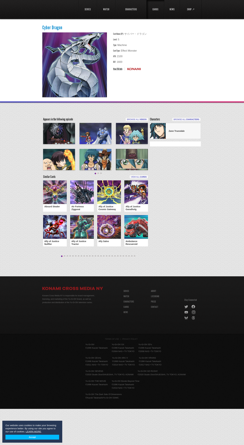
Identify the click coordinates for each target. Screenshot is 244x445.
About (153, 327)
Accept (32, 437)
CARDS (126, 343)
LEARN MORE (33, 431)
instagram (194, 348)
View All (139, 213)
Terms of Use (112, 375)
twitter (186, 343)
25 (129, 292)
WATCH (126, 332)
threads (194, 354)
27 (135, 292)
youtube (186, 348)
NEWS (126, 348)
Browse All (137, 119)
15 (101, 292)
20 (115, 292)
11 (90, 292)
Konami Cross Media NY (72, 325)
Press (153, 337)
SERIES (126, 327)
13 (95, 292)
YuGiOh (58, 9)
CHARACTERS (129, 337)
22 (121, 292)
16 (104, 292)
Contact (154, 343)
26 (132, 292)
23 (123, 292)
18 (109, 292)
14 (98, 292)
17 (107, 292)
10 (87, 292)
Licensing (155, 332)
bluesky (186, 354)
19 (112, 292)
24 (126, 292)
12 (93, 292)
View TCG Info (117, 68)
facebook (193, 343)
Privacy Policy (130, 375)
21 (118, 292)
